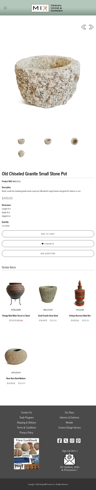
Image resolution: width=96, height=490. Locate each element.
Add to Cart (48, 233)
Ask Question (48, 253)
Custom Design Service (69, 427)
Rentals (69, 422)
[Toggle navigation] (5, 7)
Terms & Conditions (26, 427)
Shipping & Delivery (26, 422)
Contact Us (26, 412)
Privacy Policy (26, 432)
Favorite (48, 243)
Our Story (69, 412)
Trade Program (26, 417)
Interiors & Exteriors (69, 417)
